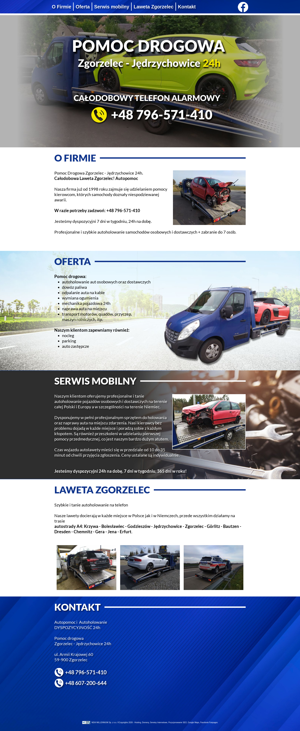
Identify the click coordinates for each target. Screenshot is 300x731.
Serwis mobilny (111, 6)
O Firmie (61, 6)
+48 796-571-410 (123, 210)
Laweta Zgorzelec (153, 6)
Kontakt (187, 6)
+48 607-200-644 (86, 683)
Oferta (83, 6)
